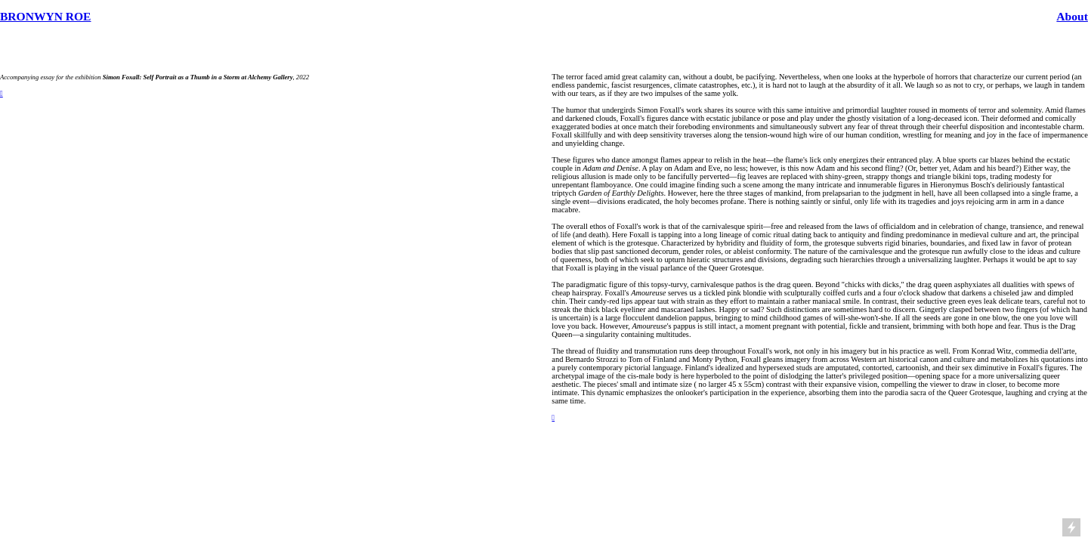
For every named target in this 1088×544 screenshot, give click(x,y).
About (1071, 16)
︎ (553, 417)
